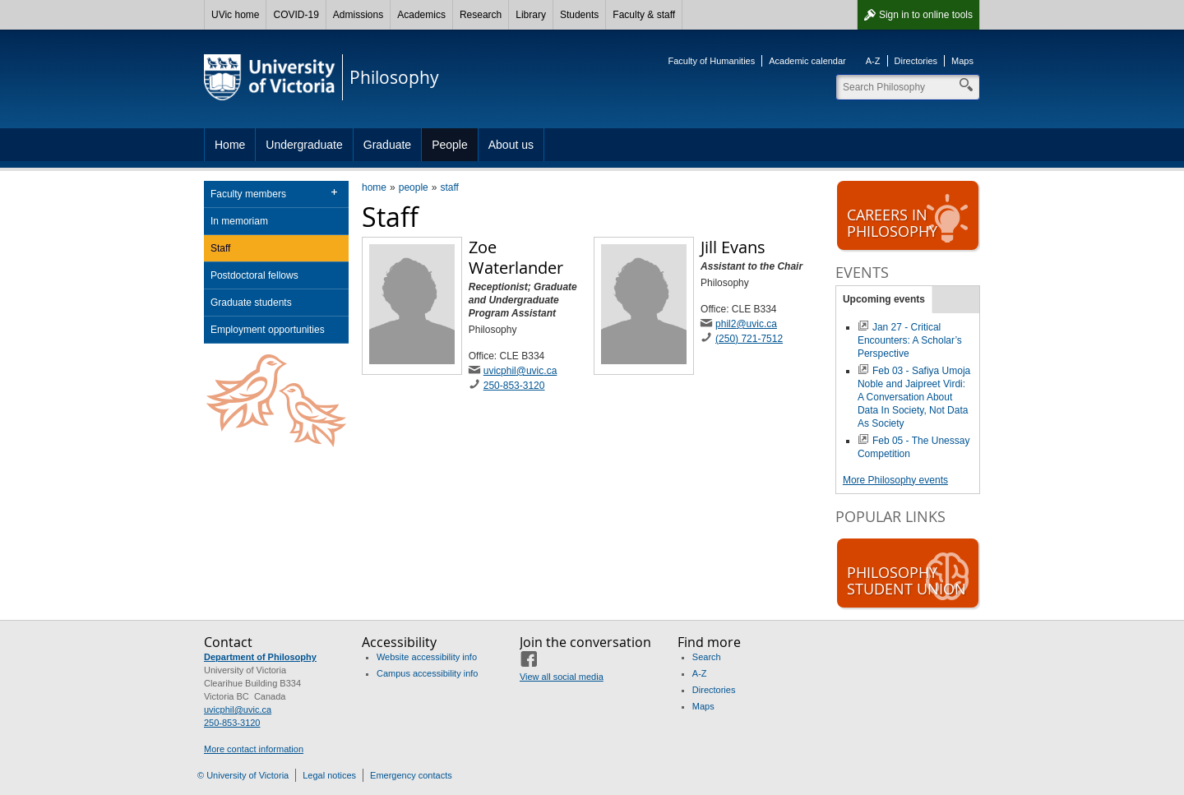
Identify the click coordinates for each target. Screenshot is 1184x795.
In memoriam (239, 221)
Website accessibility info (427, 657)
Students (579, 15)
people (413, 187)
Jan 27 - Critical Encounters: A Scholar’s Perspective (910, 340)
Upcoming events (884, 299)
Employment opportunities (267, 329)
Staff (220, 248)
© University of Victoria (243, 775)
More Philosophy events (895, 480)
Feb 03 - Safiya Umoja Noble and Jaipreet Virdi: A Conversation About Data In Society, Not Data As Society (914, 397)
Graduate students (251, 302)
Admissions (358, 15)
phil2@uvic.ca (746, 324)
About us (511, 144)
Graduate (387, 144)
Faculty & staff (644, 15)
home (374, 187)
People (450, 144)
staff (449, 187)
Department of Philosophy (260, 657)
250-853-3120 (514, 385)
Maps (962, 61)
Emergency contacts (411, 775)
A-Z (873, 61)
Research (481, 15)
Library (531, 15)
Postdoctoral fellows (254, 275)
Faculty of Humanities (711, 61)
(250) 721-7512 (749, 338)
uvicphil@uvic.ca (520, 371)
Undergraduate (304, 144)
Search (706, 657)
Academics (421, 15)
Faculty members (248, 194)
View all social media (562, 677)
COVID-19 (295, 15)
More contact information (253, 749)
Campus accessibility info (428, 673)
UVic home (235, 15)
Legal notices (329, 775)
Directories (916, 61)
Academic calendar (807, 61)
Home (230, 144)
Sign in (926, 15)
